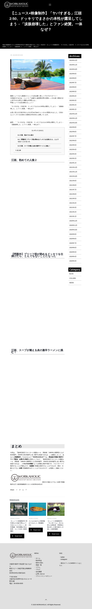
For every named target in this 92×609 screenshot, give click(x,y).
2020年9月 (72, 234)
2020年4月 (72, 256)
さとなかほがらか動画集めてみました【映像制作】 (37, 523)
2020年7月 (72, 243)
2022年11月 (73, 118)
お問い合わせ (40, 574)
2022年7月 (72, 136)
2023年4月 (72, 96)
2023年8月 (72, 78)
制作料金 (39, 560)
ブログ (38, 569)
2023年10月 (73, 69)
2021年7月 (72, 189)
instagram (64, 559)
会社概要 (39, 571)
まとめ (18, 150)
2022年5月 (72, 145)
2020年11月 (73, 225)
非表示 (41, 130)
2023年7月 (72, 82)
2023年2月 (72, 105)
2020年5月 (72, 252)
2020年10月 (73, 230)
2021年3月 (72, 207)
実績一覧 (39, 565)
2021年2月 (72, 212)
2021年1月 (72, 216)
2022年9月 (72, 127)
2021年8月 (72, 185)
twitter (63, 557)
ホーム (38, 558)
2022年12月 (73, 114)
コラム (38, 567)
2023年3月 (72, 100)
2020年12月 (73, 221)
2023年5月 (72, 91)
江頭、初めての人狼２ (26, 135)
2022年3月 (72, 154)
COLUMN (72, 278)
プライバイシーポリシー (44, 576)
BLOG (71, 274)
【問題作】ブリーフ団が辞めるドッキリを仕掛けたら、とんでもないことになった (38, 140)
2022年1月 (72, 163)
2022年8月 (72, 131)
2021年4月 (72, 203)
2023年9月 (72, 74)
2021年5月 (72, 198)
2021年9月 (72, 181)
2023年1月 (72, 109)
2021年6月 (72, 194)
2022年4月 (72, 149)
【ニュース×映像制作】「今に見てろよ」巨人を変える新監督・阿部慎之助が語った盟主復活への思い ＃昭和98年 (55, 525)
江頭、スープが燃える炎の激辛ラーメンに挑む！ (34, 146)
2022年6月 (72, 140)
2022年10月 (73, 123)
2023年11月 (73, 65)
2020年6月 (72, 247)
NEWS (71, 283)
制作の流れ (39, 563)
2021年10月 (73, 176)
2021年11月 (73, 172)
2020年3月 (72, 261)
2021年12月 (73, 167)
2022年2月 (72, 158)
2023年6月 (72, 87)
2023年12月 (73, 60)
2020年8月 (72, 238)
